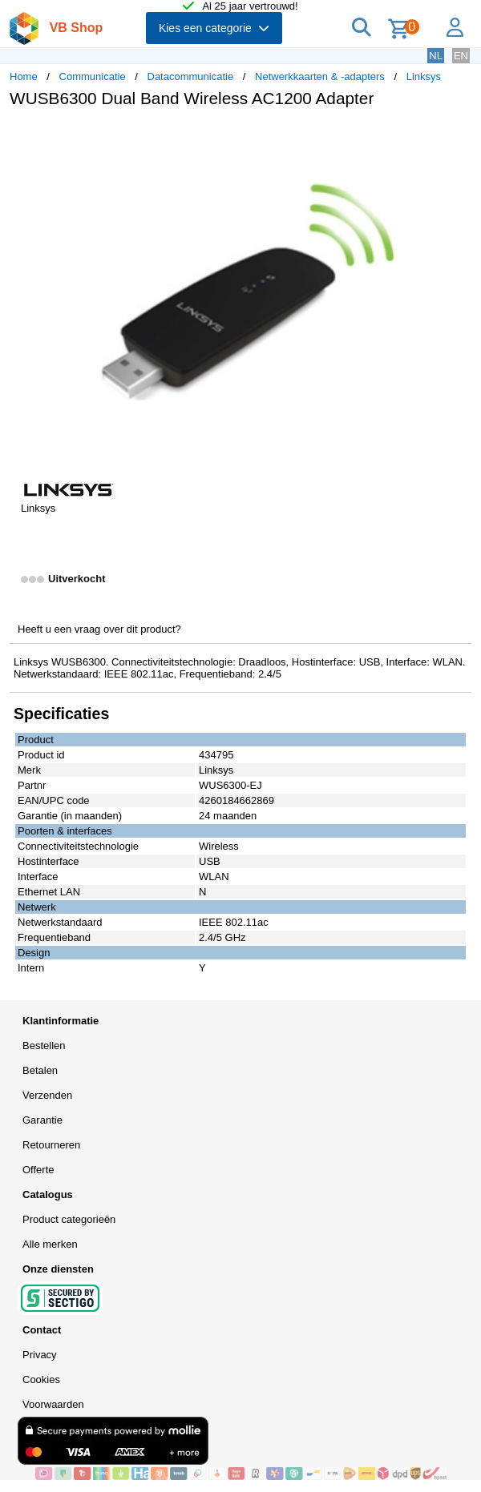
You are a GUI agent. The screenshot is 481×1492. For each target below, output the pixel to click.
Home (24, 76)
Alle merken (50, 1244)
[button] (457, 137)
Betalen (40, 1070)
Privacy (39, 1355)
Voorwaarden (53, 1404)
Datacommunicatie (191, 76)
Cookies (41, 1379)
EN (461, 56)
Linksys (423, 76)
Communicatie (92, 76)
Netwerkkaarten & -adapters (320, 76)
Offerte (38, 1170)
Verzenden (47, 1095)
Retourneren (51, 1145)
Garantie (42, 1120)
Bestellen (43, 1046)
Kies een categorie (214, 28)
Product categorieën (68, 1219)
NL (436, 56)
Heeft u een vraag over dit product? (99, 629)
